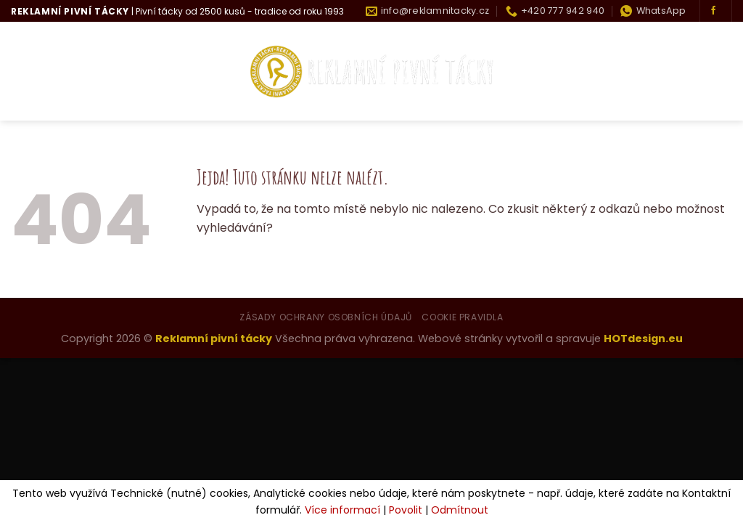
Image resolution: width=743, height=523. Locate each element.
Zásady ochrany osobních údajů (325, 317)
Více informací (342, 510)
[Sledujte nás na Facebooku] (713, 11)
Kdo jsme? (93, 71)
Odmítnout (459, 510)
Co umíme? (177, 71)
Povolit (405, 510)
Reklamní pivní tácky (213, 338)
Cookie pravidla (462, 317)
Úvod (27, 71)
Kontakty (701, 71)
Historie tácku (610, 71)
